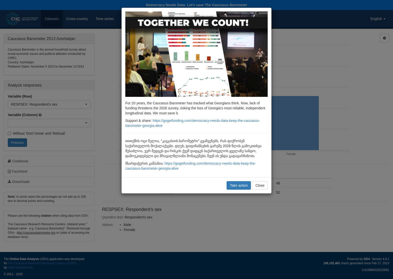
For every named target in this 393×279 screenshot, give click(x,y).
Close (259, 185)
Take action (239, 185)
